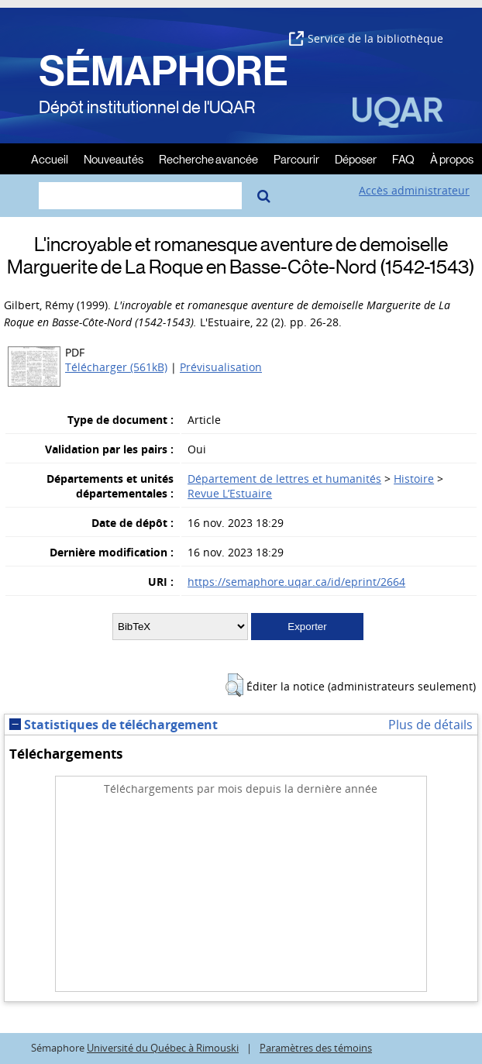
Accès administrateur (414, 190)
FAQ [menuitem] (403, 158)
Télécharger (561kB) (116, 367)
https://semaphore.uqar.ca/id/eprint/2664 (296, 581)
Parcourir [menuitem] (296, 158)
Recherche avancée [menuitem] (208, 158)
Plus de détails (430, 724)
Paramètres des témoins (316, 1048)
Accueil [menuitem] (49, 158)
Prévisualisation (221, 367)
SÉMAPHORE (163, 71)
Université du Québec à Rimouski (163, 1048)
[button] (234, 685)
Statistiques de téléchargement (113, 724)
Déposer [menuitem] (356, 158)
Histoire (414, 478)
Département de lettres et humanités (284, 478)
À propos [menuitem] (451, 158)
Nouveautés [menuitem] (113, 158)
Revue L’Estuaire (230, 493)
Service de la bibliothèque (366, 38)
